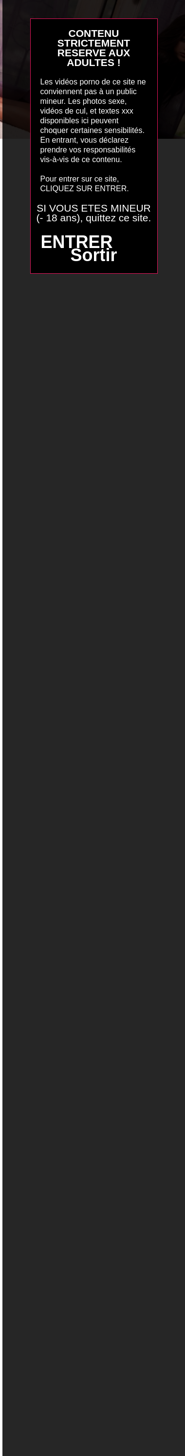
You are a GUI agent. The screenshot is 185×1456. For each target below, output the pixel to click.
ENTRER (76, 242)
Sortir (93, 255)
